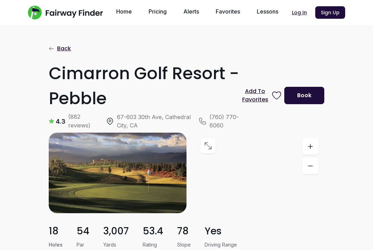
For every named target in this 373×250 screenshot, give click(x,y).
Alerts (191, 11)
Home (124, 11)
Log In (299, 12)
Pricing (158, 11)
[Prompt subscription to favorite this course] (260, 95)
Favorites (228, 11)
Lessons (267, 11)
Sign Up (330, 12)
